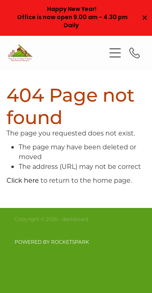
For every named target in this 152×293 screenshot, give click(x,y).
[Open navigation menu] (115, 53)
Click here (22, 180)
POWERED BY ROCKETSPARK (52, 241)
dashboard (75, 219)
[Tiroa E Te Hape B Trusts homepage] (57, 52)
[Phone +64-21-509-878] (134, 53)
